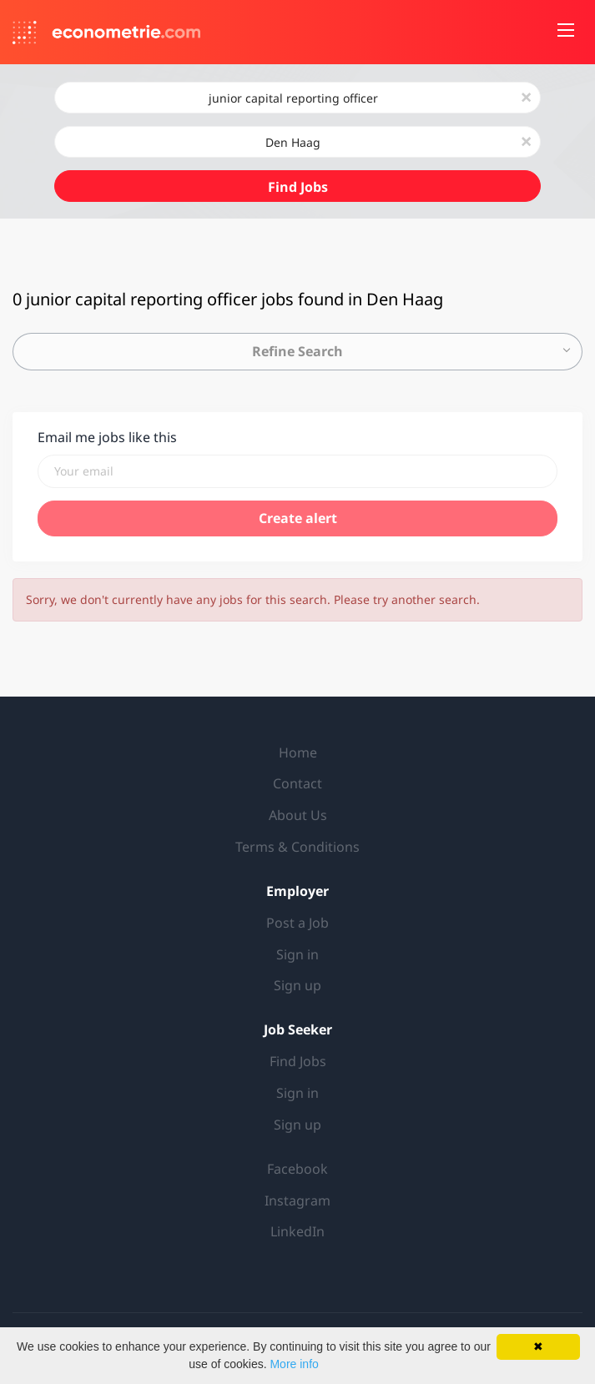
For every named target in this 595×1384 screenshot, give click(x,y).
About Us (298, 815)
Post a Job (297, 922)
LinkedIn (297, 1231)
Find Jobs (298, 187)
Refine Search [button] (297, 351)
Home (298, 752)
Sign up (297, 985)
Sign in (297, 954)
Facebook (297, 1169)
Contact (297, 783)
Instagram (297, 1200)
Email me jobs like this (107, 437)
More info (294, 1364)
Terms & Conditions (297, 847)
